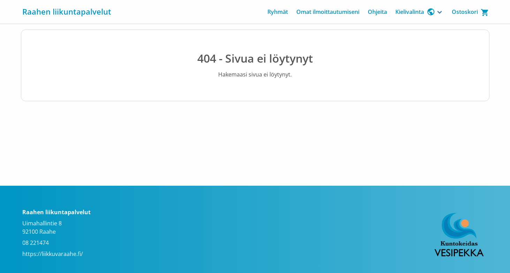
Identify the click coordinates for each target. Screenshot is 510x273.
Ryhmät (277, 12)
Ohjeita (377, 12)
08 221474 (35, 243)
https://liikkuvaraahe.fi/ (52, 254)
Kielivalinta (415, 12)
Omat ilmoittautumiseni (327, 12)
